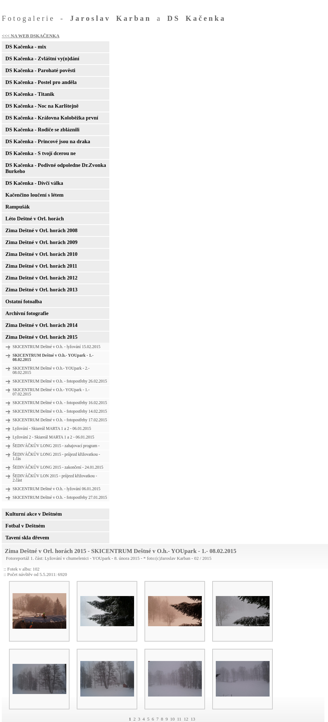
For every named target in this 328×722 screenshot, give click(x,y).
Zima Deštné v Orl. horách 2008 (41, 230)
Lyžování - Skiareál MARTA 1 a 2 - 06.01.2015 (52, 428)
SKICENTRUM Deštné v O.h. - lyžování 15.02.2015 (56, 346)
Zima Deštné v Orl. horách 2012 (41, 278)
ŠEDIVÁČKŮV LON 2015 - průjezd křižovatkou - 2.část (55, 478)
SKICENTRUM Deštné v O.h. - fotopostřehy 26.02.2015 (60, 381)
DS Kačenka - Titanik (29, 94)
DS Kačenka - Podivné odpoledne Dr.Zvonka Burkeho (55, 168)
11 (179, 719)
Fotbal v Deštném (25, 526)
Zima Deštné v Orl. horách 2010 (41, 254)
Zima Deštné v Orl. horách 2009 (41, 242)
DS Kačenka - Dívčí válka (34, 183)
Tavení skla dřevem (27, 537)
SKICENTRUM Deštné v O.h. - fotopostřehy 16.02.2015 (60, 402)
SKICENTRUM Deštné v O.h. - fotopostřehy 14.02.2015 (60, 411)
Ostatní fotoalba (23, 301)
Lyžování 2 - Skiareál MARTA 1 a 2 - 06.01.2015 (53, 437)
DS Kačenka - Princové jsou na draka (47, 141)
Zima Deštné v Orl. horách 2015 (41, 337)
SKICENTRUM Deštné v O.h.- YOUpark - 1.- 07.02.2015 (51, 392)
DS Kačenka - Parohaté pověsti (40, 70)
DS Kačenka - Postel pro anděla (41, 82)
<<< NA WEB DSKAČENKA (31, 35)
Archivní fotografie (26, 313)
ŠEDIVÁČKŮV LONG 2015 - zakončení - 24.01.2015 (58, 467)
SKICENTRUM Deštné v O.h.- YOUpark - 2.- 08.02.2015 (51, 370)
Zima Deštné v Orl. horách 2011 (41, 266)
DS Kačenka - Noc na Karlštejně (42, 106)
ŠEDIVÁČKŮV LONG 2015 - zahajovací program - (56, 446)
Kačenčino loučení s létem (34, 195)
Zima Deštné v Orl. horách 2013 (41, 289)
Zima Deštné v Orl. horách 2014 (41, 325)
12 (186, 719)
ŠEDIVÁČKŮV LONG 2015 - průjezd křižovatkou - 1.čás (56, 456)
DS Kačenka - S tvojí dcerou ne (40, 153)
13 (193, 719)
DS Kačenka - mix (25, 47)
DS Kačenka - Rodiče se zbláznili (42, 129)
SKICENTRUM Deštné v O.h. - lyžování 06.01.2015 (56, 489)
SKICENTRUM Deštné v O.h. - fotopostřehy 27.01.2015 (60, 497)
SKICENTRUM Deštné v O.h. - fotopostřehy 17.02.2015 (60, 420)
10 (172, 719)
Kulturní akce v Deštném (33, 514)
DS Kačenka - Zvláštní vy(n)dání (42, 58)
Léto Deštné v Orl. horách (34, 218)
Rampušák (17, 207)
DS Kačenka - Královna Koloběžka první (51, 118)
